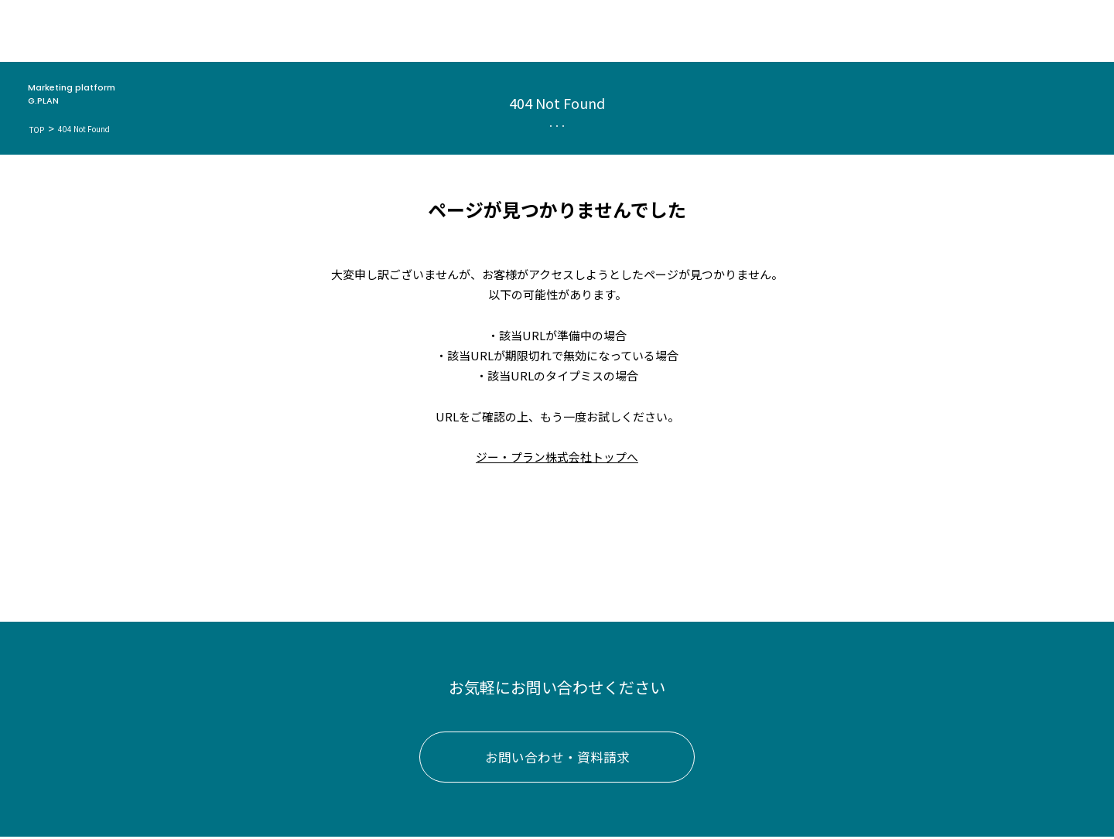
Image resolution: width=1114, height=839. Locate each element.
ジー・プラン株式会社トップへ (557, 456)
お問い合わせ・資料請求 (557, 759)
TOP (37, 129)
